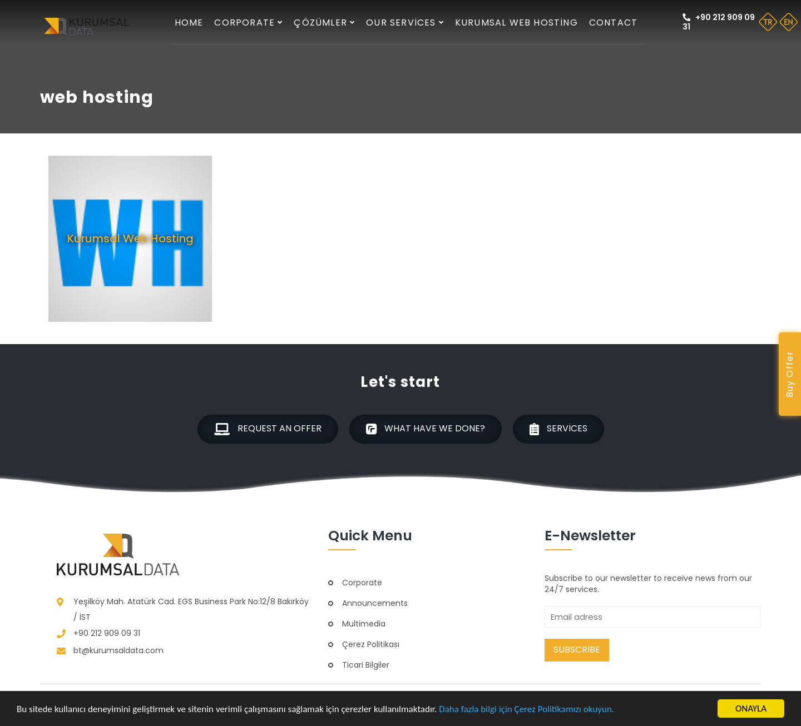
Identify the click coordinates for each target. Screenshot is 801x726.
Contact (613, 22)
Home (189, 22)
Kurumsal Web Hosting (516, 22)
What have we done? (425, 429)
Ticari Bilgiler (365, 664)
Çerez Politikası (370, 644)
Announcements (375, 603)
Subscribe (576, 649)
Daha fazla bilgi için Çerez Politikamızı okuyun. (526, 709)
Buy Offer (789, 374)
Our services (405, 22)
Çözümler (324, 22)
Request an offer (268, 429)
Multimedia (363, 623)
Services (558, 429)
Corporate (248, 22)
